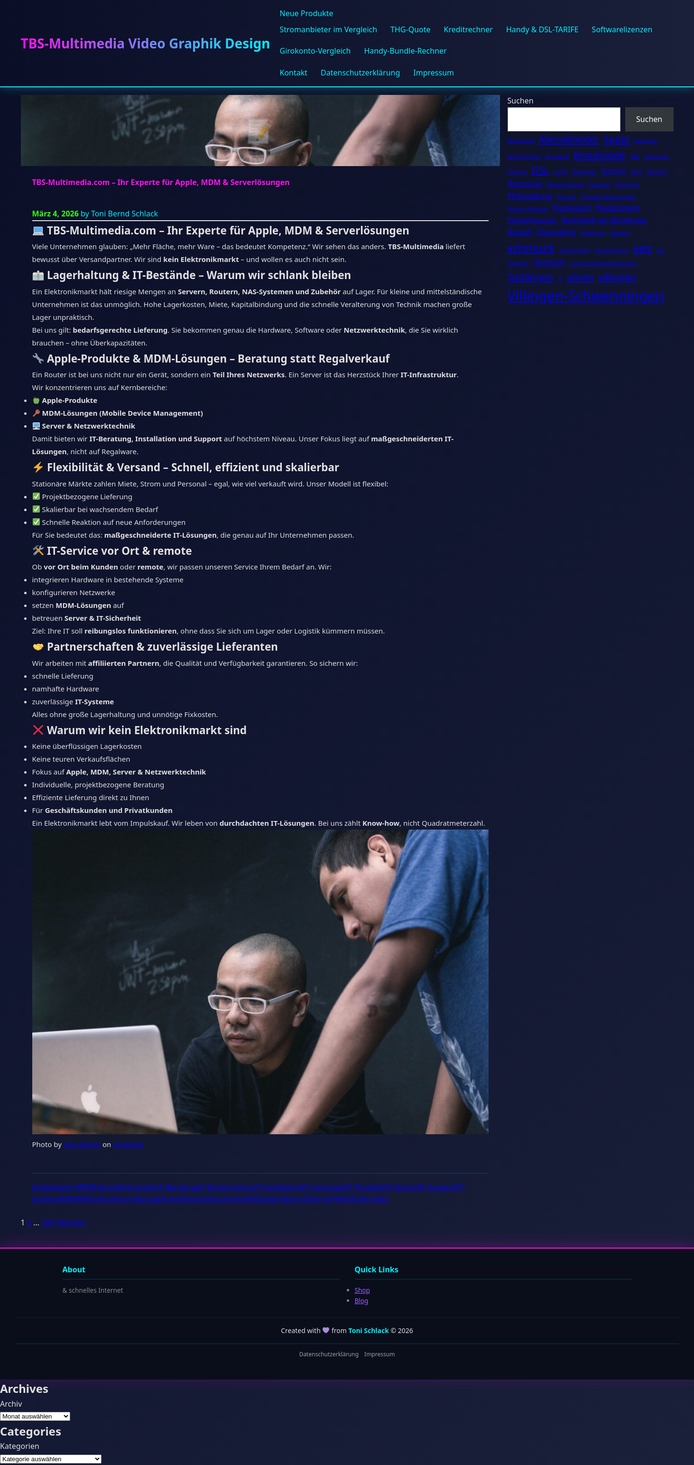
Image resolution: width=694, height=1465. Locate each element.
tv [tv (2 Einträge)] (560, 278)
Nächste (70, 1222)
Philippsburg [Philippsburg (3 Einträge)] (530, 196)
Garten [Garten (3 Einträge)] (613, 171)
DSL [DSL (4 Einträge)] (540, 170)
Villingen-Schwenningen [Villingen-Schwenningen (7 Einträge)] (586, 295)
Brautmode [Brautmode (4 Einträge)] (599, 154)
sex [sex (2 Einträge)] (661, 250)
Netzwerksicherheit (215, 1199)
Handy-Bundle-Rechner (405, 51)
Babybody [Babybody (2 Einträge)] (645, 141)
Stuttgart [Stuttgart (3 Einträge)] (549, 262)
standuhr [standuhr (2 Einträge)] (518, 263)
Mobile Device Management (131, 1199)
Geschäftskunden (125, 1187)
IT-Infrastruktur (225, 1187)
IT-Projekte (365, 1187)
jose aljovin (82, 1144)
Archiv (11, 1404)
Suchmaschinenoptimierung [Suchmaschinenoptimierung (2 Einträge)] (603, 263)
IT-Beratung (177, 1187)
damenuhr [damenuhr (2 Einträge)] (656, 156)
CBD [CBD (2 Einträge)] (634, 156)
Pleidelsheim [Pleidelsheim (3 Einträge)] (617, 208)
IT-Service (402, 1187)
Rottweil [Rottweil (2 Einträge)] (619, 233)
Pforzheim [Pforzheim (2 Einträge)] (627, 184)
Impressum (433, 72)
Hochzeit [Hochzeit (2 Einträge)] (656, 171)
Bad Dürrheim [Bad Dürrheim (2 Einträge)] (524, 156)
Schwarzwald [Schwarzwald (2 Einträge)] (574, 250)
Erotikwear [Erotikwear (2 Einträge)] (584, 171)
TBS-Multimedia (361, 1199)
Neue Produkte (306, 13)
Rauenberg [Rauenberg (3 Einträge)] (556, 232)
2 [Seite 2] (29, 1222)
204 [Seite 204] (47, 1222)
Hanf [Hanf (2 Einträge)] (636, 171)
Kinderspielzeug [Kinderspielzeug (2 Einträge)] (565, 184)
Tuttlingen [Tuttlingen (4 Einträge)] (531, 276)
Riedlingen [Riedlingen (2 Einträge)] (593, 233)
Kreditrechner (468, 29)
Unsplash (128, 1144)
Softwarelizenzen (622, 29)
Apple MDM (73, 1187)
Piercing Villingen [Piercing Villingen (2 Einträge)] (528, 208)
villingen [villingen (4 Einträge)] (617, 276)
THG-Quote (410, 29)
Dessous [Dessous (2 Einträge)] (517, 171)
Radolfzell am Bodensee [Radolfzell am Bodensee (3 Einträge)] (604, 220)
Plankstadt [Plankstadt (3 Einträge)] (571, 208)
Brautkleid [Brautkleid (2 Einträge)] (557, 156)
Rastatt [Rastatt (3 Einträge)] (520, 232)
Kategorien (19, 1446)
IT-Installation (277, 1187)
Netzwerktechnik (280, 1199)
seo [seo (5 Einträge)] (642, 247)
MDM (72, 1199)
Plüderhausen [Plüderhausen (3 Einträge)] (532, 220)
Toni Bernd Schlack (124, 213)
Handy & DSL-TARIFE (542, 29)
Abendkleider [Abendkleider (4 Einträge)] (568, 139)
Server (321, 1199)
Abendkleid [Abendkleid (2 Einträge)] (521, 141)
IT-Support (438, 1187)
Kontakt (293, 72)
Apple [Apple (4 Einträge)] (616, 139)
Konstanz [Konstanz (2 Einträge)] (600, 184)
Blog (362, 1300)
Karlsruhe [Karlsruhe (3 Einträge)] (525, 183)
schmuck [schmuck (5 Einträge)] (531, 247)
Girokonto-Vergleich (315, 51)
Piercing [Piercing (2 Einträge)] (566, 197)
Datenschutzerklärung (360, 72)
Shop (362, 1290)
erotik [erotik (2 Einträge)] (560, 171)
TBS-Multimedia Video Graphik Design (145, 43)
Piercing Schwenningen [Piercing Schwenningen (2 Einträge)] (608, 197)
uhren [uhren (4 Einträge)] (580, 276)
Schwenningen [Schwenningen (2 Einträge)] (611, 250)
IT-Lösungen (324, 1187)
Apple (42, 1187)
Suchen (521, 100)
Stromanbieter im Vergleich (328, 29)
